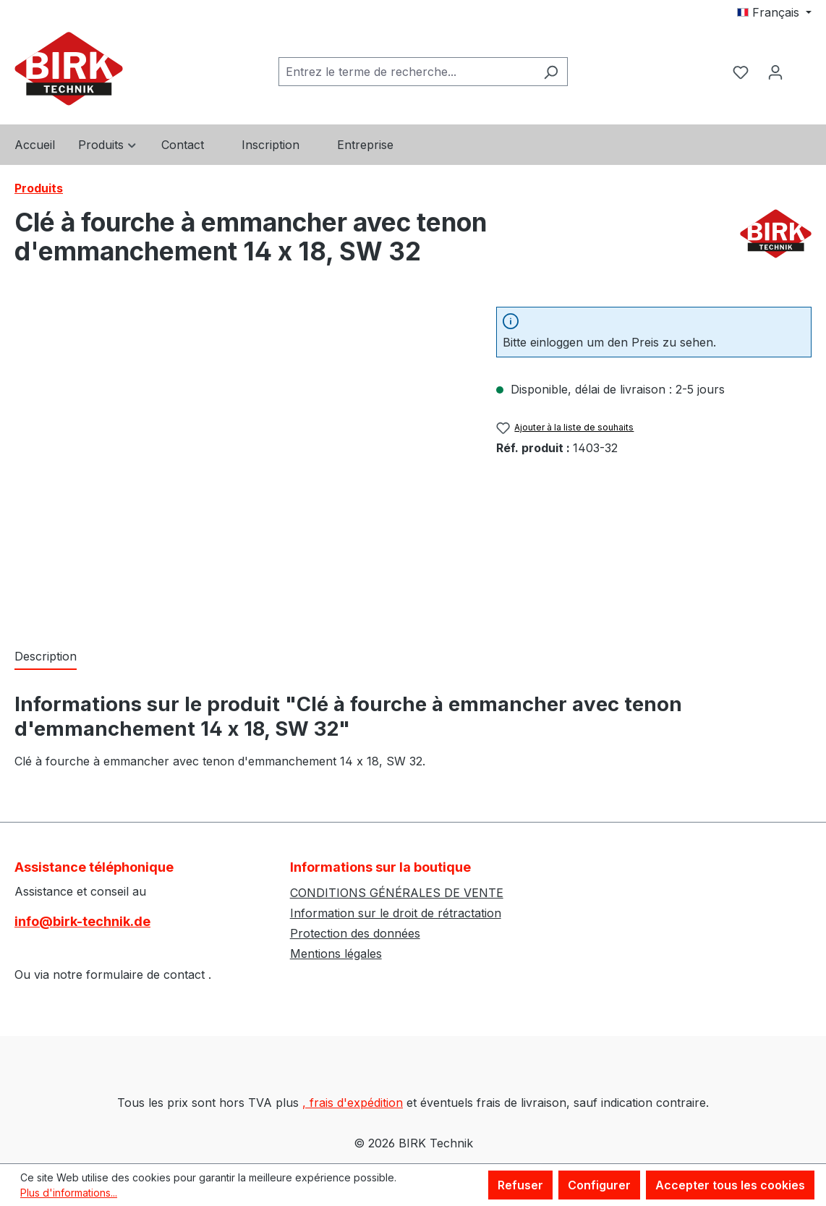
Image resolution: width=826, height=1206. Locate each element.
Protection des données (355, 933)
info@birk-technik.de (82, 921)
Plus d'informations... (68, 1192)
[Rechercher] (551, 71)
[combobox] (406, 71)
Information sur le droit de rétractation (395, 913)
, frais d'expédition (352, 1102)
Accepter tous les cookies (730, 1185)
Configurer (599, 1185)
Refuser (520, 1185)
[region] (241, 462)
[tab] (45, 657)
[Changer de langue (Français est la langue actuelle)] (774, 12)
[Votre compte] (775, 71)
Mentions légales (336, 953)
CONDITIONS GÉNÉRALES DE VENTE (396, 893)
